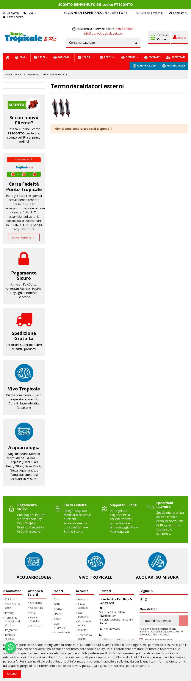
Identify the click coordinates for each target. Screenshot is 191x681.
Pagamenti (11, 630)
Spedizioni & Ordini (12, 605)
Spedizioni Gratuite (164, 505)
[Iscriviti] (183, 620)
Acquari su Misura (157, 577)
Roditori (58, 609)
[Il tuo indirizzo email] (159, 620)
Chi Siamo (13, 13)
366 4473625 (124, 29)
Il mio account (83, 605)
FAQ (31, 13)
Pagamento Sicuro (27, 507)
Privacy (9, 613)
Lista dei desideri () (150, 13)
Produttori (36, 626)
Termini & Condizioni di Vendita (12, 621)
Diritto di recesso (10, 636)
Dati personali (83, 614)
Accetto (12, 674)
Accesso (83, 599)
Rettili (57, 618)
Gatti (57, 604)
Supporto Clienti (123, 505)
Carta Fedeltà (15, 17)
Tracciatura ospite (85, 636)
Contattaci (36, 607)
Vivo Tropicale (24, 389)
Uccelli (58, 614)
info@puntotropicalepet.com (103, 33)
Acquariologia (24, 447)
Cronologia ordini (84, 623)
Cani (56, 599)
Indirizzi (82, 630)
